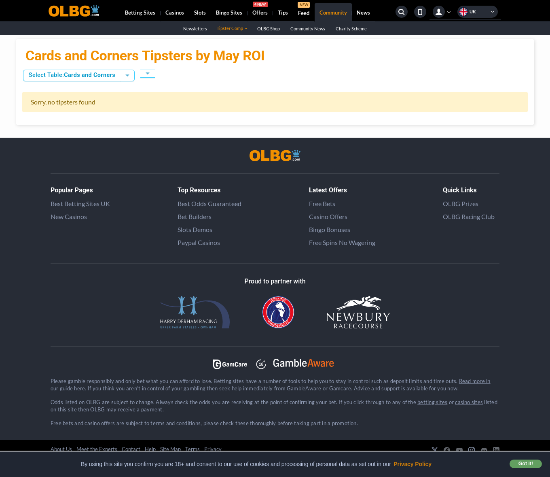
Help (150, 449)
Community (333, 12)
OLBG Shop (268, 28)
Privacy (213, 449)
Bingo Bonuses (329, 229)
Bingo (229, 12)
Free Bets (322, 203)
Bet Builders (195, 216)
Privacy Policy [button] (412, 464)
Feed (304, 10)
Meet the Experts (96, 449)
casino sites (469, 402)
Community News (307, 28)
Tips (283, 12)
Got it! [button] (525, 463)
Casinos (174, 12)
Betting (140, 12)
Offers (260, 10)
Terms (192, 449)
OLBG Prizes (460, 203)
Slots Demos (195, 229)
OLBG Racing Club (469, 216)
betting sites (432, 402)
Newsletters (195, 28)
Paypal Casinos (199, 242)
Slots (200, 12)
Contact (131, 449)
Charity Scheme (351, 28)
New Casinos (69, 216)
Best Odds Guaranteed (209, 203)
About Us (61, 449)
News (363, 12)
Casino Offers (328, 216)
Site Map (170, 449)
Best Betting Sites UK (80, 203)
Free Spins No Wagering (342, 242)
